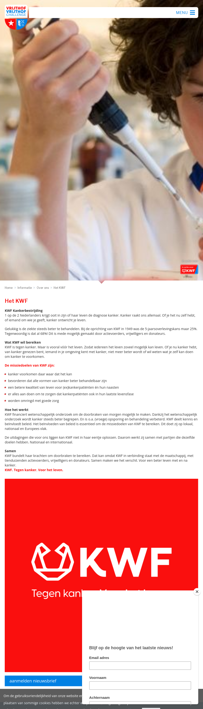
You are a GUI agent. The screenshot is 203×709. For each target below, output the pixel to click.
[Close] (197, 591)
